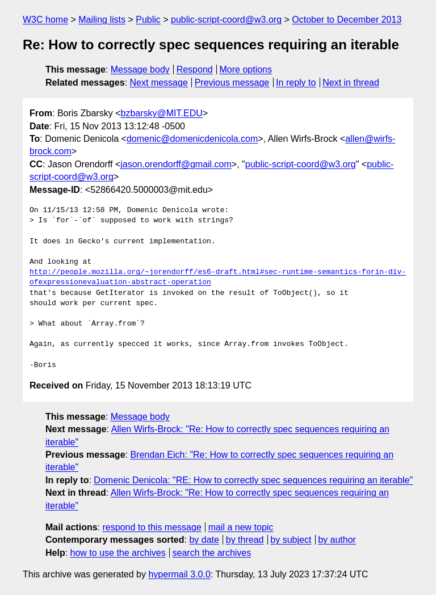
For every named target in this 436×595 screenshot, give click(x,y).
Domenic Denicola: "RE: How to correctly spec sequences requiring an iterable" (253, 480)
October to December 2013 (346, 19)
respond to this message (151, 527)
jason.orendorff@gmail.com (176, 164)
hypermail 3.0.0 (179, 574)
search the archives (212, 553)
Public (148, 19)
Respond (195, 69)
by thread (245, 540)
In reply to (296, 82)
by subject (290, 540)
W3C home (45, 19)
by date (204, 540)
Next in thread (350, 82)
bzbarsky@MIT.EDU (161, 113)
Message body (140, 69)
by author (337, 540)
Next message (159, 82)
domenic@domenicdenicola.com (192, 139)
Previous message (232, 82)
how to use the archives (118, 553)
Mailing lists (101, 19)
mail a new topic (241, 527)
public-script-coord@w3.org (226, 19)
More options (246, 69)
